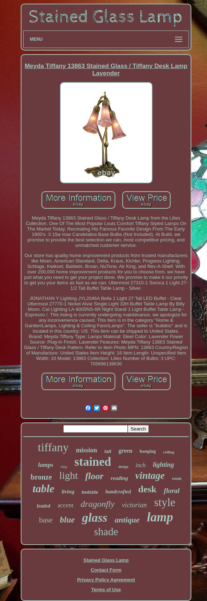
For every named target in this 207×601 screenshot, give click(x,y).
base (45, 520)
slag (63, 466)
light (68, 475)
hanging (148, 451)
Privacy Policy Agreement (106, 579)
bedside (89, 492)
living (67, 491)
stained (93, 461)
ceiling (168, 452)
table (43, 488)
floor (94, 476)
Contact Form (106, 570)
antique (127, 519)
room (177, 478)
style (165, 502)
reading (119, 478)
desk (147, 489)
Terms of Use (106, 589)
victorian (134, 505)
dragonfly (98, 504)
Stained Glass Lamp (105, 560)
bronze (41, 477)
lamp (160, 517)
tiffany (53, 447)
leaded (43, 506)
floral (171, 490)
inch (141, 465)
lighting (163, 464)
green (125, 451)
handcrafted (118, 491)
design (123, 467)
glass (94, 517)
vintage (150, 475)
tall (107, 451)
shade (106, 531)
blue (67, 519)
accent (65, 505)
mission (86, 450)
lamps (45, 464)
